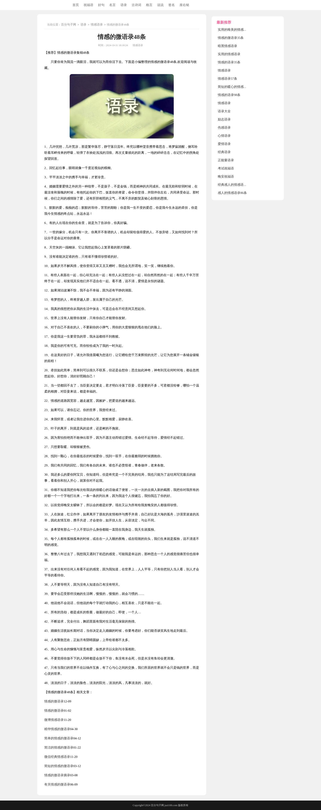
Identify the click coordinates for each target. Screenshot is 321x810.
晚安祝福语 (226, 176)
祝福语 (88, 5)
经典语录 (224, 152)
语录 (123, 5)
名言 (112, 5)
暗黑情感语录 (227, 46)
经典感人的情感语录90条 (235, 184)
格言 (149, 5)
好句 (101, 5)
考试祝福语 (226, 168)
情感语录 (97, 24)
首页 (75, 5)
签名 (171, 5)
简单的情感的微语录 (58, 738)
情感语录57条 (227, 78)
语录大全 (224, 111)
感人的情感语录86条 (232, 193)
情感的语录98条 (229, 95)
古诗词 (136, 5)
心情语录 (224, 135)
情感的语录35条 (229, 62)
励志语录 (224, 119)
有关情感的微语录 (57, 784)
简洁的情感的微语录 (58, 747)
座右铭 (184, 5)
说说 (160, 5)
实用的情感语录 (229, 54)
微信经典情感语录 (57, 756)
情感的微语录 (54, 701)
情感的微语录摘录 (57, 775)
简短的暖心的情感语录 (234, 86)
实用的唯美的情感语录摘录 (237, 29)
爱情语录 (224, 144)
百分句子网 (68, 24)
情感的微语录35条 (231, 38)
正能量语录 (226, 160)
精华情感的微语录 (57, 729)
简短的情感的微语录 (58, 766)
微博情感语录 (54, 720)
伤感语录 (224, 127)
